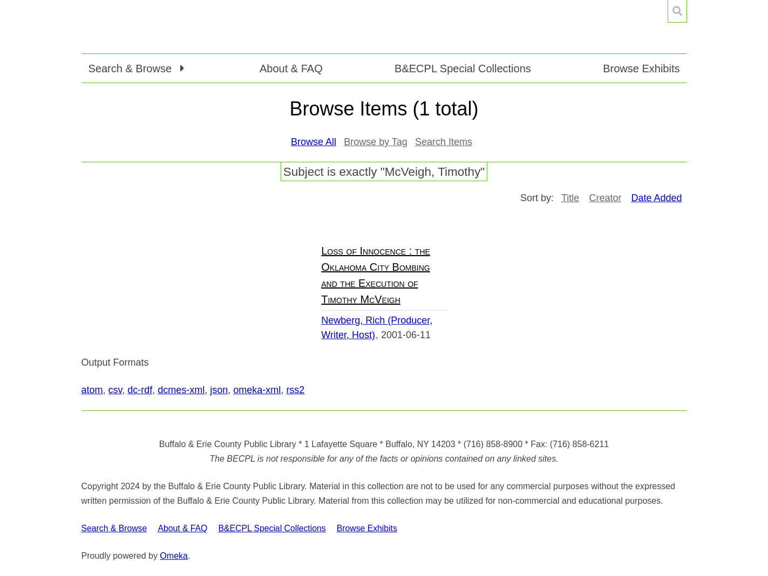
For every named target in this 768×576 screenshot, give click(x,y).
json (219, 390)
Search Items (443, 141)
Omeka (174, 555)
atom (92, 390)
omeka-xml (257, 390)
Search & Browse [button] (132, 68)
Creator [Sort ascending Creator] (605, 198)
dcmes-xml (181, 390)
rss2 (295, 390)
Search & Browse (114, 528)
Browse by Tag (375, 141)
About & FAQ (291, 68)
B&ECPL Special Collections (463, 68)
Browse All (313, 141)
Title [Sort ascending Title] (570, 198)
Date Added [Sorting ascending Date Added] (656, 198)
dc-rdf (139, 390)
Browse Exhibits (641, 68)
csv (115, 390)
